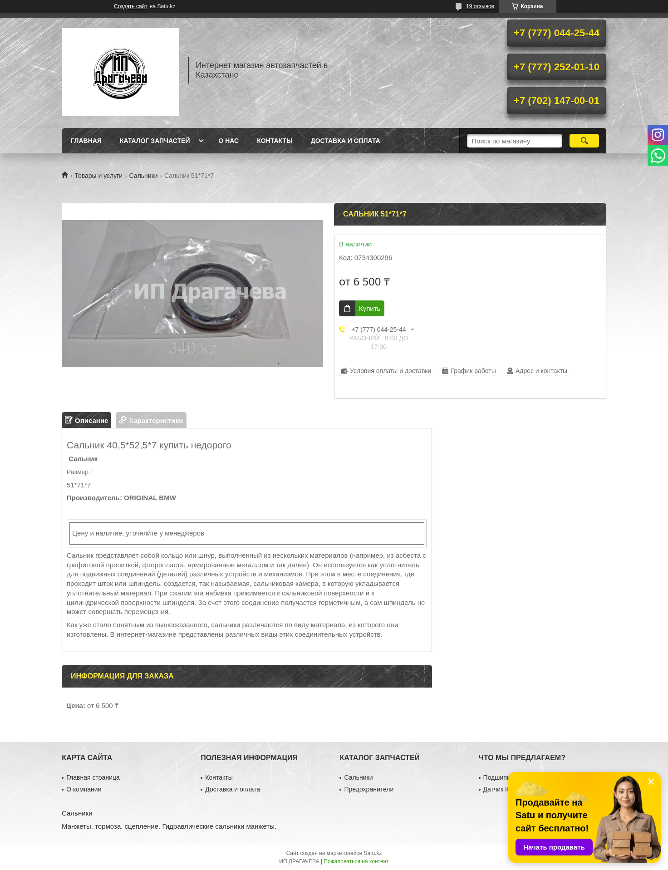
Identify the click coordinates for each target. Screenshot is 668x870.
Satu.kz (372, 853)
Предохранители (368, 789)
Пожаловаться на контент (356, 861)
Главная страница (93, 777)
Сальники (143, 175)
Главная (86, 140)
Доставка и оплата (345, 140)
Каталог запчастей (155, 140)
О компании (83, 789)
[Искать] (584, 140)
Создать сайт (130, 6)
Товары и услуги (98, 175)
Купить (369, 308)
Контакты (274, 140)
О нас (228, 140)
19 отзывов (480, 6)
